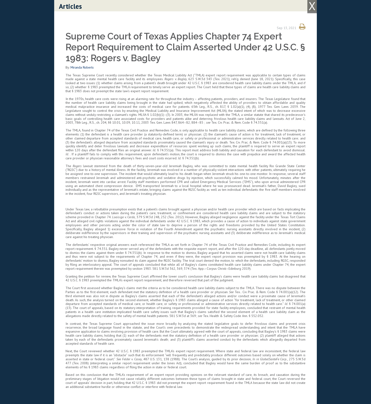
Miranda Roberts (82, 67)
